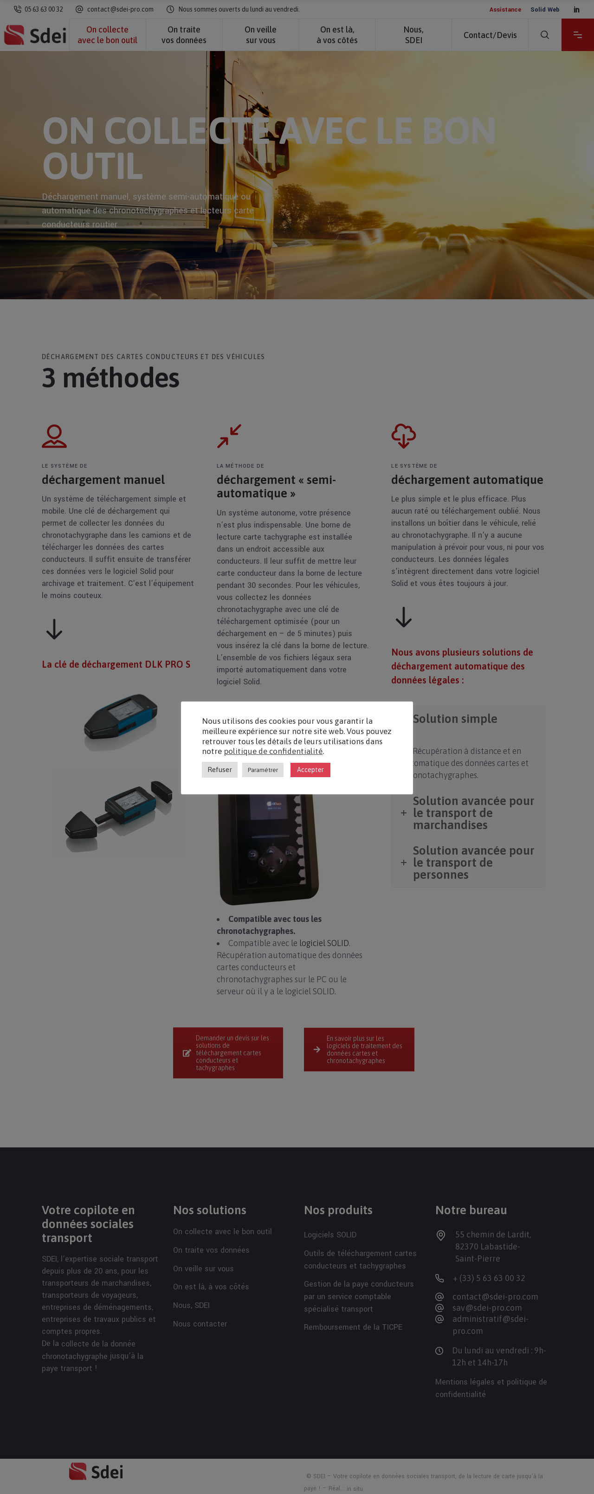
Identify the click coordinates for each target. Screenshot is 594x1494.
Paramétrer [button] (263, 769)
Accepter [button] (310, 769)
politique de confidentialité (273, 751)
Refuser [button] (219, 769)
